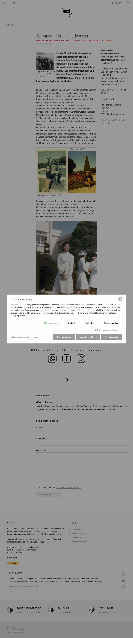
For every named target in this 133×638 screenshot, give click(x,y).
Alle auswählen (111, 337)
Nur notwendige (64, 337)
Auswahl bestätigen (88, 337)
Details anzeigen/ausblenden (110, 330)
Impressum (35, 337)
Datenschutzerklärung (20, 337)
